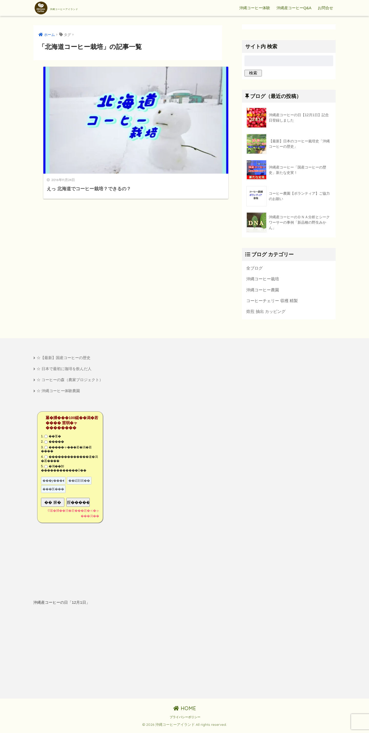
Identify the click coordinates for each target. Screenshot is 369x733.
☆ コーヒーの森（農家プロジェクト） (70, 382)
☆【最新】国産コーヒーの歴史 (63, 360)
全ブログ (254, 268)
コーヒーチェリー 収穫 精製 (272, 302)
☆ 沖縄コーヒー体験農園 (58, 394)
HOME (184, 711)
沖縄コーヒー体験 (254, 8)
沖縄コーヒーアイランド (77, 8)
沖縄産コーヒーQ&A (294, 8)
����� (56, 445)
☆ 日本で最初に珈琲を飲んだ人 (64, 371)
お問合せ (325, 8)
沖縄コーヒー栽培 (262, 279)
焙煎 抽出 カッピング (265, 313)
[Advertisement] (78, 655)
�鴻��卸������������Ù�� (63, 471)
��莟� (55, 439)
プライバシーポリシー (185, 720)
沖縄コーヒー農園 (262, 290)
